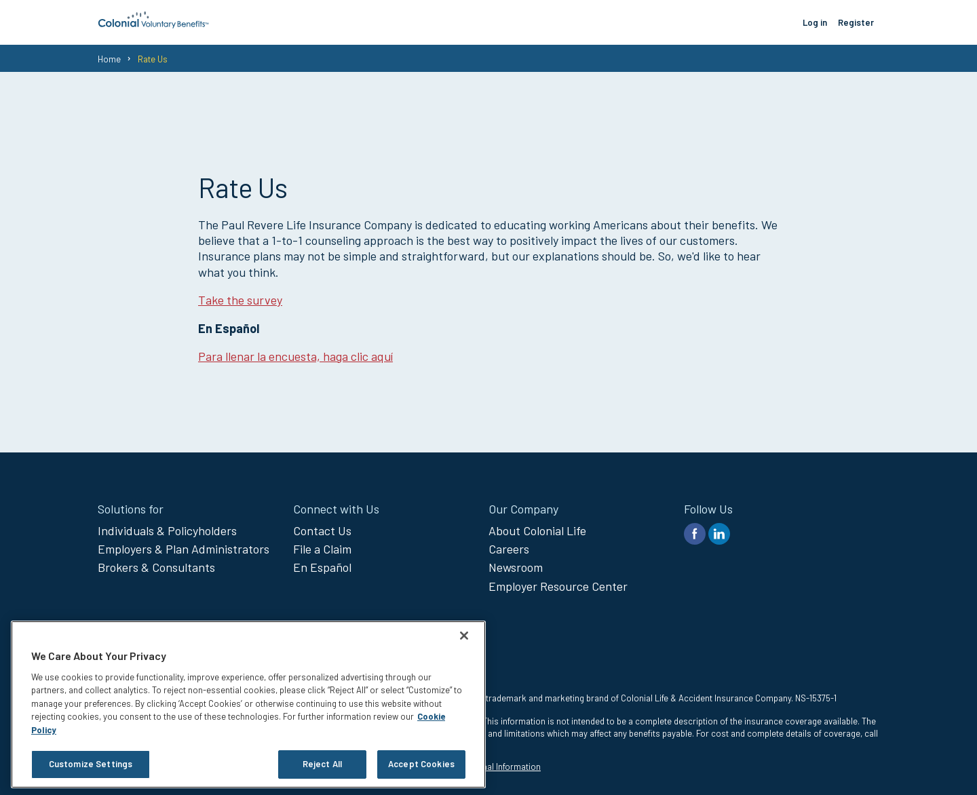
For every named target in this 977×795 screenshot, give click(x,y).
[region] (248, 704)
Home (109, 59)
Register (856, 22)
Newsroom (515, 567)
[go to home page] (154, 24)
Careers (508, 548)
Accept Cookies (421, 763)
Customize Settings (90, 763)
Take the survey (240, 299)
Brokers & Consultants (156, 567)
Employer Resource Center (558, 586)
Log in (815, 22)
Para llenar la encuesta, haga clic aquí (295, 356)
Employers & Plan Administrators (183, 548)
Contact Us (322, 530)
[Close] (464, 636)
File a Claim (322, 548)
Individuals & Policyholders (167, 530)
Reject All (322, 763)
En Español (322, 567)
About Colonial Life (537, 530)
